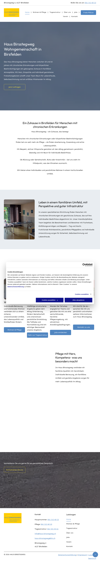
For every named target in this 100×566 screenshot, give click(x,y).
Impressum (82, 555)
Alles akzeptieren (78, 300)
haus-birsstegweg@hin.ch (45, 538)
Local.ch (91, 555)
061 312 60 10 (46, 524)
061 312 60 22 (90, 3)
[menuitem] (27, 12)
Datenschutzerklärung (16, 286)
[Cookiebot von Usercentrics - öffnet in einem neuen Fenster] (83, 264)
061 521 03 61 (52, 529)
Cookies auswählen (82, 294)
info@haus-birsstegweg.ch (45, 534)
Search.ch (92, 558)
